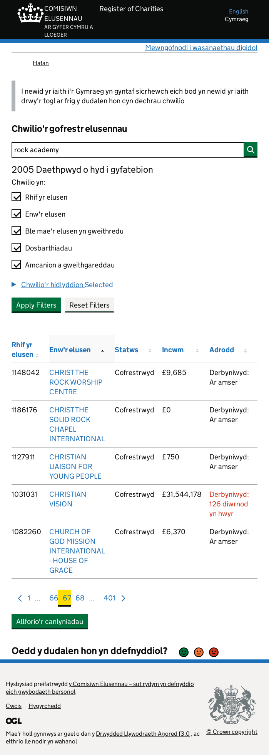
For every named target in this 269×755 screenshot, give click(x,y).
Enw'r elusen (45, 214)
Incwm (173, 349)
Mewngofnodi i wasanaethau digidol (201, 47)
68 (80, 599)
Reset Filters (89, 305)
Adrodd (221, 349)
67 (67, 599)
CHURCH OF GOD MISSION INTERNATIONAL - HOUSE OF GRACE (76, 551)
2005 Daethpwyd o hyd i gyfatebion (82, 169)
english (239, 11)
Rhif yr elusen (46, 197)
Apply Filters (36, 305)
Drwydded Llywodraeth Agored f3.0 (143, 733)
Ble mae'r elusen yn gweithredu (74, 231)
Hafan (41, 63)
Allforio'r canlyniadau (49, 621)
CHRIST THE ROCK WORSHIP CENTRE (75, 382)
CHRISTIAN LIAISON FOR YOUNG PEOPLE (75, 466)
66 (53, 599)
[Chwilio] (134, 150)
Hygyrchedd (44, 706)
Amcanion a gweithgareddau (70, 265)
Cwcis (14, 706)
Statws (126, 349)
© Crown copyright (231, 731)
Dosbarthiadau (48, 248)
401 (109, 599)
